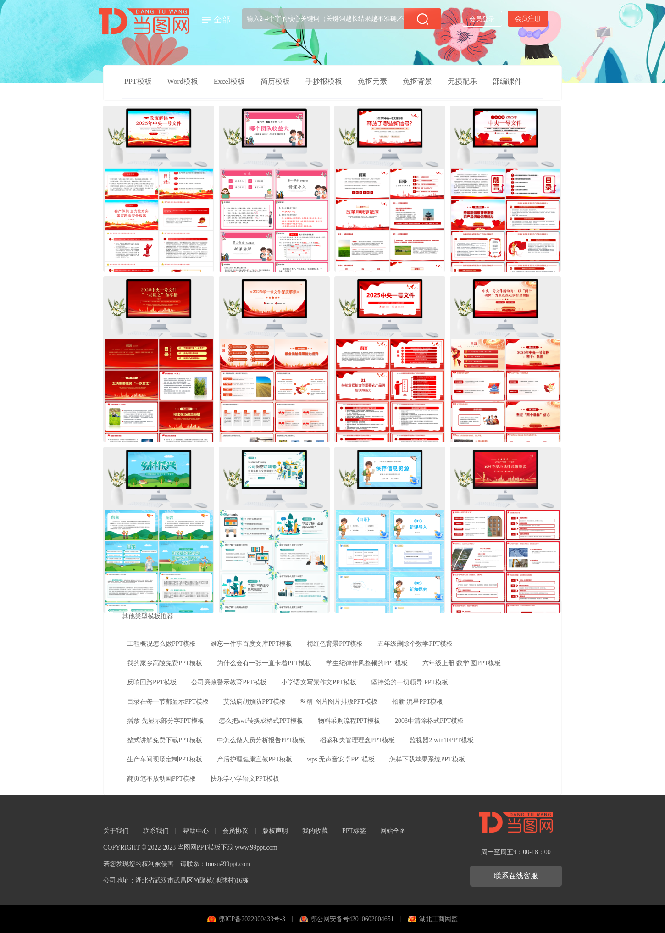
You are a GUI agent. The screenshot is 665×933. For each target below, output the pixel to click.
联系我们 (156, 830)
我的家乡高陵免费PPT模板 (164, 663)
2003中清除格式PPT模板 (429, 720)
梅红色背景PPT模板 (335, 643)
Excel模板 (229, 81)
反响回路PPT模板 (152, 682)
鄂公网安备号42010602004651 (352, 919)
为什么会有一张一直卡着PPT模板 (264, 663)
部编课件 (507, 81)
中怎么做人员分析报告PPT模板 (261, 740)
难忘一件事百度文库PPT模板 (251, 643)
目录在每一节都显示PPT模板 (168, 701)
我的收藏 (315, 830)
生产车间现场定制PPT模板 (164, 759)
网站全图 (393, 830)
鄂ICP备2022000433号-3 (251, 919)
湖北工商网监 (438, 919)
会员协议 (235, 830)
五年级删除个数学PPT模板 (415, 643)
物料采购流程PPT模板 (349, 720)
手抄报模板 (323, 81)
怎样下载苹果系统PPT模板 (427, 759)
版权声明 (275, 830)
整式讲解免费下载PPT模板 (164, 740)
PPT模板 (138, 81)
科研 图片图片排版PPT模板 (338, 701)
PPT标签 (354, 830)
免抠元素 (372, 81)
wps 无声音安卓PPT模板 (341, 759)
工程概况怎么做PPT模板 (161, 643)
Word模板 (182, 81)
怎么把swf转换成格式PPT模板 (261, 720)
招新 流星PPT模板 (417, 701)
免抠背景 (417, 81)
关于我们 (116, 830)
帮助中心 (196, 830)
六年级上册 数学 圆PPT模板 (461, 663)
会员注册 (528, 18)
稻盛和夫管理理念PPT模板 (357, 740)
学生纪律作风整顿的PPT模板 (367, 663)
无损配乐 (462, 81)
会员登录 (482, 19)
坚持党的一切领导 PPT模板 (409, 682)
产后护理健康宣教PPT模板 (254, 759)
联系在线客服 (516, 876)
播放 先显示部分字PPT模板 (165, 720)
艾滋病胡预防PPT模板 (254, 701)
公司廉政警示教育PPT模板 (228, 682)
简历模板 (275, 81)
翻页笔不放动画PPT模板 (161, 778)
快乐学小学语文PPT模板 (245, 778)
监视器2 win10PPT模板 (442, 740)
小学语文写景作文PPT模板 (318, 682)
